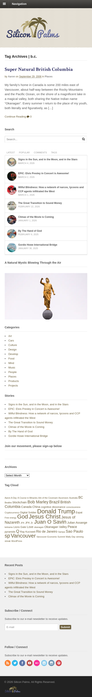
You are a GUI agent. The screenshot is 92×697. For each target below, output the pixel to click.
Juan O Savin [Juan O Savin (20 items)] (50, 522)
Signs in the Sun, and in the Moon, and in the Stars (47, 159)
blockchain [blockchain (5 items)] (20, 502)
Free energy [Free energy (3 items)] (10, 517)
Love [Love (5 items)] (30, 527)
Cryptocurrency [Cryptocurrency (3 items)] (12, 512)
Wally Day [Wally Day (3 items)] (71, 536)
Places (48, 76)
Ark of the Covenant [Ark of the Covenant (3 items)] (48, 498)
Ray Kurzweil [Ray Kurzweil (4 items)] (27, 531)
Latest (11, 152)
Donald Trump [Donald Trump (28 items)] (56, 511)
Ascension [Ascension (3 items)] (63, 498)
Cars (11, 340)
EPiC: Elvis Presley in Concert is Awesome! (43, 173)
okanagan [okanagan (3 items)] (39, 527)
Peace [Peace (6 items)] (72, 527)
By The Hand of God (30, 230)
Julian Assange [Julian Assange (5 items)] (77, 522)
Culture (12, 345)
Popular (24, 152)
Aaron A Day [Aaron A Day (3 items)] (11, 498)
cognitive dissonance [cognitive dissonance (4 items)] (53, 506)
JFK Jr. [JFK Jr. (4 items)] (29, 522)
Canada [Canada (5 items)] (26, 506)
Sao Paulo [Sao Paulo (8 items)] (74, 531)
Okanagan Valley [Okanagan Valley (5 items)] (55, 527)
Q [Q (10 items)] (17, 531)
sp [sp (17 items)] (7, 536)
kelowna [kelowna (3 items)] (9, 527)
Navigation (19, 4)
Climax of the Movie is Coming (36, 217)
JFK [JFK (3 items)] (22, 523)
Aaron (11, 76)
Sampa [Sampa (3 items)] (61, 532)
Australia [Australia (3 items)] (73, 498)
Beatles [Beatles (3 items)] (8, 502)
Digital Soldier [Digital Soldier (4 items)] (28, 512)
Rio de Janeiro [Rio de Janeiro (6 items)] (46, 531)
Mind (11, 363)
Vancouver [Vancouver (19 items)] (23, 536)
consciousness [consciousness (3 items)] (73, 507)
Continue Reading (15, 116)
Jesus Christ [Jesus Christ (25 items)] (44, 516)
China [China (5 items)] (36, 506)
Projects (13, 385)
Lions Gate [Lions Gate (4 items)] (19, 527)
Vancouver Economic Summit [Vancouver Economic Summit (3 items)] (50, 536)
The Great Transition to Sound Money (40, 203)
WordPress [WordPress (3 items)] (16, 541)
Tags (54, 152)
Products (13, 381)
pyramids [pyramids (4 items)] (10, 531)
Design (12, 349)
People (12, 372)
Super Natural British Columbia (39, 69)
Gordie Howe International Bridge (37, 244)
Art (10, 336)
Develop (13, 354)
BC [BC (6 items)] (80, 497)
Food (11, 358)
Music (11, 367)
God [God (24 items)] (22, 516)
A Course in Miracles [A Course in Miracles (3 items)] (28, 498)
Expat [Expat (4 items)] (79, 512)
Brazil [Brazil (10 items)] (54, 502)
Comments (40, 152)
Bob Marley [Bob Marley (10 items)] (37, 502)
